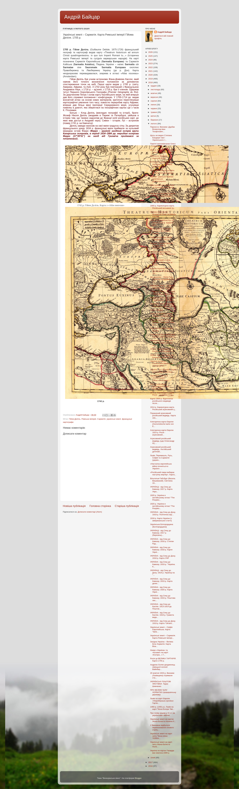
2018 (150, 82)
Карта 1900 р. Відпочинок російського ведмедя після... (161, 401)
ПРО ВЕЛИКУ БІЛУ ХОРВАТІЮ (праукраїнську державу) (163, 692)
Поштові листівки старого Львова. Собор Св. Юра (162, 315)
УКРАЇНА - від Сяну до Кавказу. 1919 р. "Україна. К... (162, 564)
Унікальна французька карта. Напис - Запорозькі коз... (162, 254)
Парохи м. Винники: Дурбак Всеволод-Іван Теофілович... (162, 129)
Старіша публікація (127, 505)
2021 (150, 71)
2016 (150, 766)
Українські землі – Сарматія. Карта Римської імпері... (163, 636)
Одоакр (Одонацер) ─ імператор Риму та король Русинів (163, 214)
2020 (150, 75)
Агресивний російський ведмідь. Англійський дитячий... (160, 449)
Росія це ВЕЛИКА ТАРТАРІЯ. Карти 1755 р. (163, 659)
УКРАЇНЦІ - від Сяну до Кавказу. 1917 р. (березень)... (160, 532)
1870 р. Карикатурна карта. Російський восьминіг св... (162, 350)
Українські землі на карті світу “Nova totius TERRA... (161, 735)
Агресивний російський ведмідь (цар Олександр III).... (162, 440)
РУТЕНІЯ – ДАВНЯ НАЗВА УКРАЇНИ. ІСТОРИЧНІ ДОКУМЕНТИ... (162, 164)
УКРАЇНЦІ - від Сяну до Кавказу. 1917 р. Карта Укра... (161, 489)
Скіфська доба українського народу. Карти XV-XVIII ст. (162, 335)
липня (154, 105)
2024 (150, 60)
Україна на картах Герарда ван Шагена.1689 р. (162, 751)
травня (154, 112)
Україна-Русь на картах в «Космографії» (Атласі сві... (161, 342)
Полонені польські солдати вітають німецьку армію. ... (163, 171)
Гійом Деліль (74, 419)
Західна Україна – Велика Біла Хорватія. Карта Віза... (161, 644)
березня (155, 120)
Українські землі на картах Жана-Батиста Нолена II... (163, 720)
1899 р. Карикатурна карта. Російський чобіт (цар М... (162, 201)
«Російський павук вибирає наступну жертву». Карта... (163, 473)
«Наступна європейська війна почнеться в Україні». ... (161, 466)
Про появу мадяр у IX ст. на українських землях (162, 714)
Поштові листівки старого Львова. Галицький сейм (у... (162, 322)
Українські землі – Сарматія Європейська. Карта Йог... (162, 292)
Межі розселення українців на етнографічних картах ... (162, 187)
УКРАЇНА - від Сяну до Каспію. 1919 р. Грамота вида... (162, 615)
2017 (150, 762)
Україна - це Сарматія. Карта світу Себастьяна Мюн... (163, 371)
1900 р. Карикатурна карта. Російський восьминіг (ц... (162, 207)
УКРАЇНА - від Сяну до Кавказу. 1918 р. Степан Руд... (162, 541)
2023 (150, 63)
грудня (154, 86)
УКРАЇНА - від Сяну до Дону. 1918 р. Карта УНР (163, 557)
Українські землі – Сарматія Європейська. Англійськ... (162, 299)
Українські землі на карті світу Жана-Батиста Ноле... (161, 744)
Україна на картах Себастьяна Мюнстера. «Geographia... (161, 363)
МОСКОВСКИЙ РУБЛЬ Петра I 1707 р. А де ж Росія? (161, 262)
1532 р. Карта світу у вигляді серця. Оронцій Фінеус (163, 151)
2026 (150, 52)
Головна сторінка (100, 505)
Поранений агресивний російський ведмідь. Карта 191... (163, 415)
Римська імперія (88, 419)
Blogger (138, 778)
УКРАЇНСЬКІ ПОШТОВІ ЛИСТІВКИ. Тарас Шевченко (160, 683)
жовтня (154, 93)
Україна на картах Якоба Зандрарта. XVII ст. (161, 238)
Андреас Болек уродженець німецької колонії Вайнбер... (162, 667)
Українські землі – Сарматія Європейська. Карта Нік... (162, 286)
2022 (150, 67)
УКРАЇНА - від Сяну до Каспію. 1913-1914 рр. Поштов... (161, 606)
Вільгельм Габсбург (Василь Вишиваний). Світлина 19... (162, 480)
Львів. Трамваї (156, 310)
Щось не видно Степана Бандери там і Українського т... (161, 137)
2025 (150, 56)
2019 (150, 79)
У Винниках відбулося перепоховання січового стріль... (162, 727)
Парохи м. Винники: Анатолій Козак (159, 157)
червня (154, 108)
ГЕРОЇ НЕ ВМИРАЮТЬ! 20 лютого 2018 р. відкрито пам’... (162, 222)
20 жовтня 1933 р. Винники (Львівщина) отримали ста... (162, 675)
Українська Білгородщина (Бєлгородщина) (161, 525)
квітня (154, 116)
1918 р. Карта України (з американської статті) (161, 519)
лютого (154, 124)
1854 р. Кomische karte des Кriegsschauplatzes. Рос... (162, 356)
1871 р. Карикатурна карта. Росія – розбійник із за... (162, 394)
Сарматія (101, 419)
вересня (155, 97)
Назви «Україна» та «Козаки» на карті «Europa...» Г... (159, 652)
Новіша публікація (74, 505)
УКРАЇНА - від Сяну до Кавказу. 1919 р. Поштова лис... (162, 598)
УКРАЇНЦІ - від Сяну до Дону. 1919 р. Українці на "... (162, 572)
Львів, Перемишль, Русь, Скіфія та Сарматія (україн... (161, 457)
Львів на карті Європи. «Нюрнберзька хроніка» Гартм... (162, 700)
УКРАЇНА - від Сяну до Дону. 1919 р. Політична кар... (163, 513)
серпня (154, 101)
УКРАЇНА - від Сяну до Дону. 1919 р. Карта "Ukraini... (163, 622)
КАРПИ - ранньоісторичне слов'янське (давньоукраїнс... (161, 179)
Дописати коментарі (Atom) (90, 512)
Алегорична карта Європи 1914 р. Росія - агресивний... (161, 432)
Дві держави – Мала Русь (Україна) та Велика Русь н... (162, 279)
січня (153, 758)
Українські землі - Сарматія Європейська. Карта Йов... (163, 305)
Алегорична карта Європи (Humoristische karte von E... (162, 424)
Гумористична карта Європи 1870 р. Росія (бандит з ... (162, 194)
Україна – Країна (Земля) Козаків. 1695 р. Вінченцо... (161, 245)
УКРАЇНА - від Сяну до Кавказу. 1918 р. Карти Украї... (161, 549)
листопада (156, 89)
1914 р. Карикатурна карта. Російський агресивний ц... (163, 408)
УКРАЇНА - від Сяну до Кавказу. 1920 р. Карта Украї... (161, 589)
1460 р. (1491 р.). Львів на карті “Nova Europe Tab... (162, 708)
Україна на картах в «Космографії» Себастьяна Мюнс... (160, 378)
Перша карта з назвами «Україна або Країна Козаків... (160, 231)
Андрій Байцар (82, 17)
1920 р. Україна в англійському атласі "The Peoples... (162, 497)
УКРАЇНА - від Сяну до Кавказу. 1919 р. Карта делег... (161, 581)
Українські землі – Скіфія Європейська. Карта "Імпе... (161, 629)
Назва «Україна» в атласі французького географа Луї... (162, 270)
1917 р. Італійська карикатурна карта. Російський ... (160, 386)
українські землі (114, 419)
